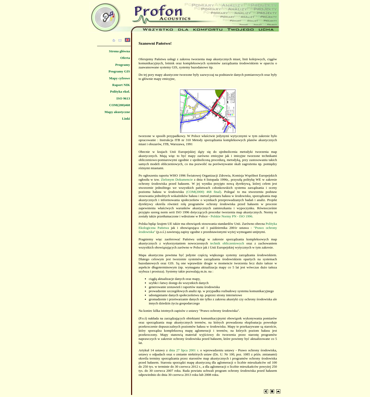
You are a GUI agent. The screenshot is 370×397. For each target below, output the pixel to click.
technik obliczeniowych (227, 243)
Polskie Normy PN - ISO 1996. (232, 216)
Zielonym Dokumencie (177, 179)
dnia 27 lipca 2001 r (183, 350)
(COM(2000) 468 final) (203, 192)
